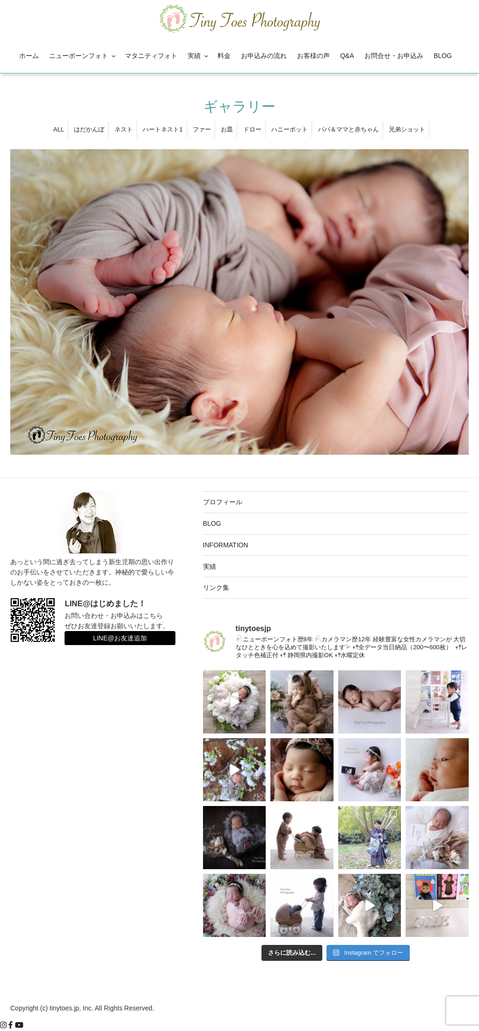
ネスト (124, 129)
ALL (58, 129)
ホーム (29, 55)
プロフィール (222, 502)
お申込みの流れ (264, 55)
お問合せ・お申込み (393, 55)
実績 (199, 55)
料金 (224, 55)
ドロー (252, 129)
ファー (202, 129)
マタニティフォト (151, 55)
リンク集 (216, 587)
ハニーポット (289, 129)
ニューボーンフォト (83, 55)
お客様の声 (313, 55)
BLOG (443, 55)
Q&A (347, 55)
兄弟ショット (407, 129)
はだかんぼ (89, 129)
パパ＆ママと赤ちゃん (348, 129)
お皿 (227, 129)
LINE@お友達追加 (120, 638)
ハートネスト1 (162, 129)
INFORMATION (225, 545)
